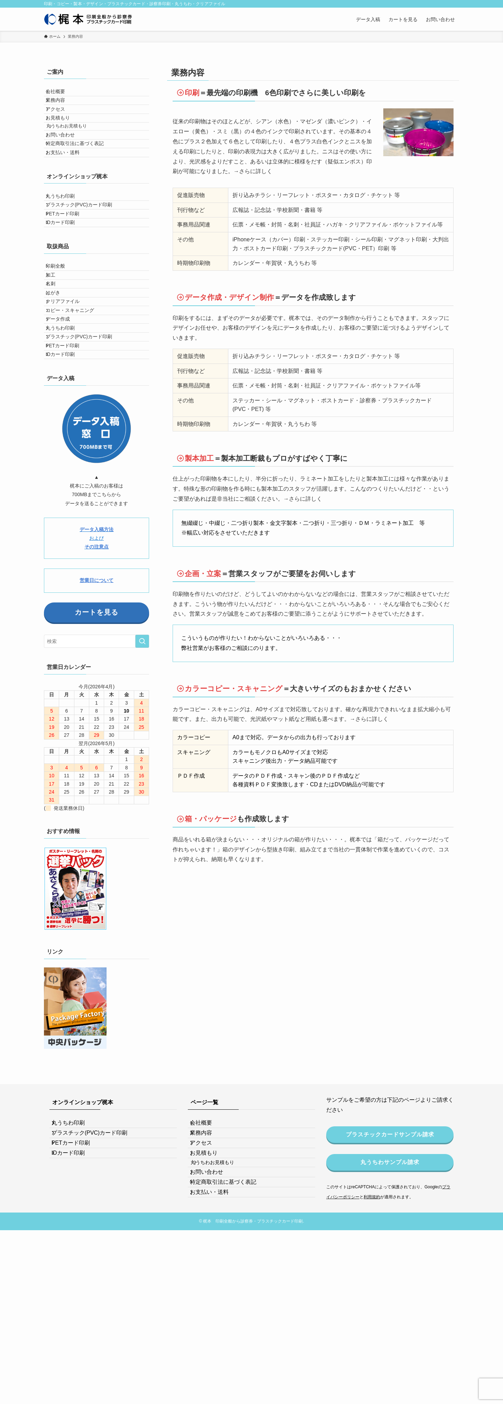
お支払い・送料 (68, 193)
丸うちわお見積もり (75, 151)
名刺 (56, 364)
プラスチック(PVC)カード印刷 (84, 257)
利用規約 (372, 1324)
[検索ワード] (96, 769)
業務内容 (61, 108)
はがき (58, 378)
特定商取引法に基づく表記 (80, 179)
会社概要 (61, 94)
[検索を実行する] (142, 769)
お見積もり (63, 137)
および (96, 665)
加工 (56, 349)
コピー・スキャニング (75, 407)
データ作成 (63, 421)
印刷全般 (61, 335)
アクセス (61, 123)
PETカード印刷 (68, 271)
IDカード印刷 (65, 286)
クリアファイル (68, 392)
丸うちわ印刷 (65, 242)
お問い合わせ (65, 165)
